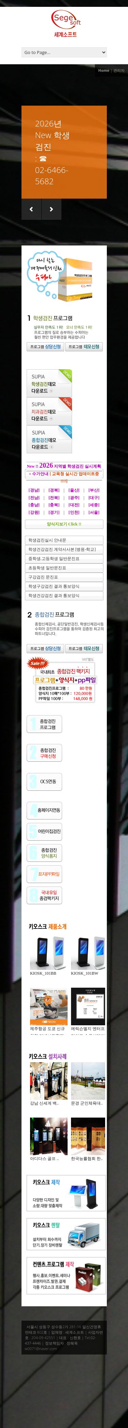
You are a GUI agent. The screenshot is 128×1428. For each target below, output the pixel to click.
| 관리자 (117, 70)
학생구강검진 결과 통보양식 (54, 586)
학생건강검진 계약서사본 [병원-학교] (62, 549)
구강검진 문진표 (43, 577)
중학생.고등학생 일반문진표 (54, 558)
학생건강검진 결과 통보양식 (54, 595)
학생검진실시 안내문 (47, 540)
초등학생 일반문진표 (47, 567)
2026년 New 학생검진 (52, 135)
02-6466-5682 (52, 175)
